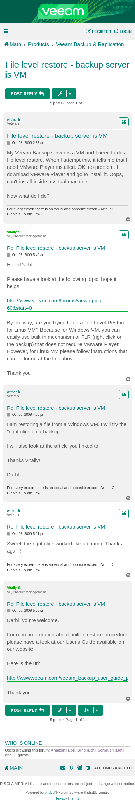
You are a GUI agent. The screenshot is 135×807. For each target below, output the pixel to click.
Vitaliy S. (14, 232)
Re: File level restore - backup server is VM (56, 248)
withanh (13, 119)
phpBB (50, 792)
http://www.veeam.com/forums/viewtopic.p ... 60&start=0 (57, 304)
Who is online (23, 743)
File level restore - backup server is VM (67, 69)
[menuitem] (122, 31)
